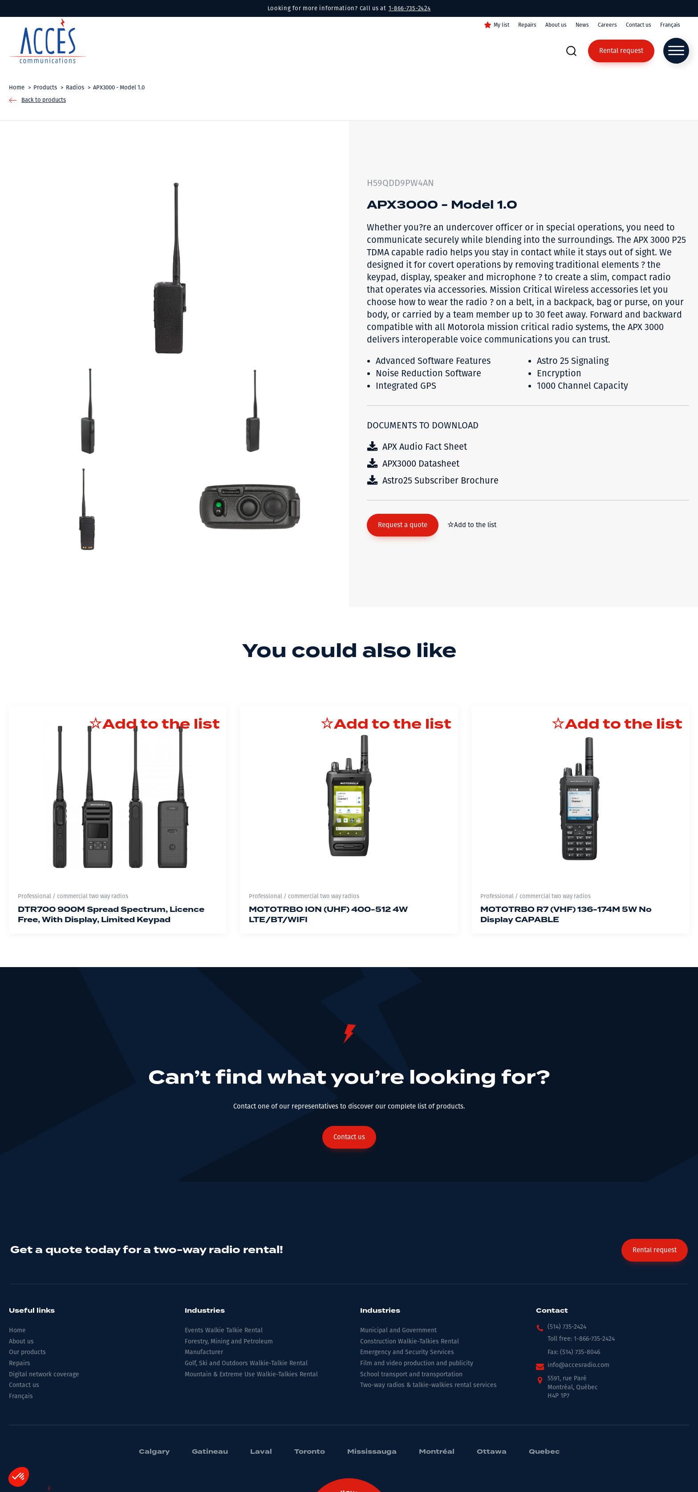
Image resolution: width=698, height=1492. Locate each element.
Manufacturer (204, 1352)
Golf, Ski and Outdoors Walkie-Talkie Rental (246, 1363)
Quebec (544, 1452)
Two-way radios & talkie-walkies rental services (428, 1385)
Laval (261, 1452)
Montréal (437, 1452)
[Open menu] (676, 51)
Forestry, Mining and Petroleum (229, 1341)
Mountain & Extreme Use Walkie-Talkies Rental (251, 1374)
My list (501, 25)
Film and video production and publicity (416, 1363)
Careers (607, 25)
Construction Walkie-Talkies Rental (409, 1341)
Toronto (309, 1452)
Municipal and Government (398, 1330)
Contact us (638, 25)
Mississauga (372, 1452)
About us (556, 25)
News (582, 25)
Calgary (154, 1452)
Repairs (527, 25)
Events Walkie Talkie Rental (224, 1330)
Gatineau (210, 1452)
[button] (402, 525)
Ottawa (492, 1452)
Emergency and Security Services (407, 1352)
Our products (27, 1352)
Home (17, 1330)
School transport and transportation (411, 1374)
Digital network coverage (44, 1374)
